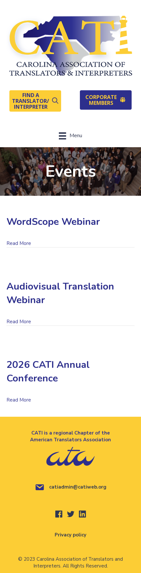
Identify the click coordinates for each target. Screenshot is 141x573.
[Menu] (70, 136)
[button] (35, 101)
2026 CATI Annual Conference (48, 371)
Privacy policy (70, 535)
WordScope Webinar (53, 221)
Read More (18, 243)
